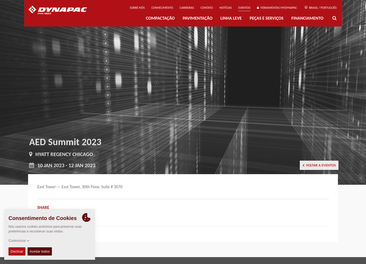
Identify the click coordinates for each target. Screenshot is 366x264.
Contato (207, 8)
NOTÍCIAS (226, 8)
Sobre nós (137, 8)
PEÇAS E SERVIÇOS (266, 18)
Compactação (160, 18)
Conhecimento (162, 8)
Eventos (244, 8)
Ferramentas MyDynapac (277, 8)
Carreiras (187, 8)
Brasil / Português (321, 8)
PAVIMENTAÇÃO (198, 18)
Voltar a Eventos (319, 165)
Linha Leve (231, 18)
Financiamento (307, 18)
